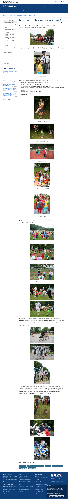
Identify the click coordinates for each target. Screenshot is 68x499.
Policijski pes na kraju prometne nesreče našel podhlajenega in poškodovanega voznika (9, 94)
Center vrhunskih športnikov (57, 465)
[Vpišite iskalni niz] (48, 2)
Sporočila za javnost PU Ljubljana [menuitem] (9, 32)
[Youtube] (58, 475)
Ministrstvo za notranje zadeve (10, 476)
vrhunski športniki (23, 468)
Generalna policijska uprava (25, 479)
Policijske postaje (23, 476)
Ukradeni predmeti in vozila (41, 484)
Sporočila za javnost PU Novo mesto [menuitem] (10, 44)
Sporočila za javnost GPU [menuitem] (10, 22)
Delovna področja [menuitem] (34, 6)
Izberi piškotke (61, 496)
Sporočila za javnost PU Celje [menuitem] (10, 24)
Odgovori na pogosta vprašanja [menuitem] (10, 56)
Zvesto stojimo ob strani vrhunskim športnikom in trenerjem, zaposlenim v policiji (10, 79)
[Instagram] (60, 475)
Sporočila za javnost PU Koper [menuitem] (9, 26)
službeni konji (22, 465)
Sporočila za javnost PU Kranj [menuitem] (10, 29)
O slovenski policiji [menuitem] (24, 6)
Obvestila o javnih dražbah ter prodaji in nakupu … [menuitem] (9, 51)
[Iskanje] (55, 2)
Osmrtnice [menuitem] (6, 61)
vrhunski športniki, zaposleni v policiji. (56, 49)
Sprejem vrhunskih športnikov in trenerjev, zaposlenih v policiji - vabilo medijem (9, 84)
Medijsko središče (7, 491)
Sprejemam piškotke (53, 496)
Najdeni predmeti (39, 483)
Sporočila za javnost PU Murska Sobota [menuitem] (9, 38)
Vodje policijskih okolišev (24, 481)
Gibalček (56, 47)
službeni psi (48, 465)
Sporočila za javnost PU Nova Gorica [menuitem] (10, 41)
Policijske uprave (23, 477)
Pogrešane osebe (39, 486)
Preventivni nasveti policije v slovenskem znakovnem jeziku (59, 1)
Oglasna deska (6, 63)
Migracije (37, 493)
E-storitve (37, 479)
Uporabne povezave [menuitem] (7, 59)
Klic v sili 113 (37, 476)
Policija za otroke (30, 465)
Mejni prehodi (38, 481)
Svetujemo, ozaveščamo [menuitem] (45, 6)
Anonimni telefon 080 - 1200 (41, 477)
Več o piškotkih (57, 493)
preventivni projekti (40, 465)
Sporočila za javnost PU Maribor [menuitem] (9, 35)
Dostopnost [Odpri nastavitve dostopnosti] (61, 1)
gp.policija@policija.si (12, 486)
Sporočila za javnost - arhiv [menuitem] (9, 20)
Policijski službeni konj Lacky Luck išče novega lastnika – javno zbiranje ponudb (10, 89)
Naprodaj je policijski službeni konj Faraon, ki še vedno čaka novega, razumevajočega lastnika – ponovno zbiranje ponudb (10, 73)
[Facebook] (55, 475)
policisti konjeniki (32, 468)
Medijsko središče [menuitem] (56, 6)
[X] (52, 475)
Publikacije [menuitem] (6, 58)
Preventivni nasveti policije (9, 489)
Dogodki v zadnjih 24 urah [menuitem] (9, 49)
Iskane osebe (38, 488)
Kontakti (22, 10)
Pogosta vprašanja (39, 491)
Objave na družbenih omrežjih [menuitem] (9, 47)
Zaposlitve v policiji (39, 489)
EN (63, 1)
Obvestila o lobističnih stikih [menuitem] (9, 54)
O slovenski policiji (7, 488)
